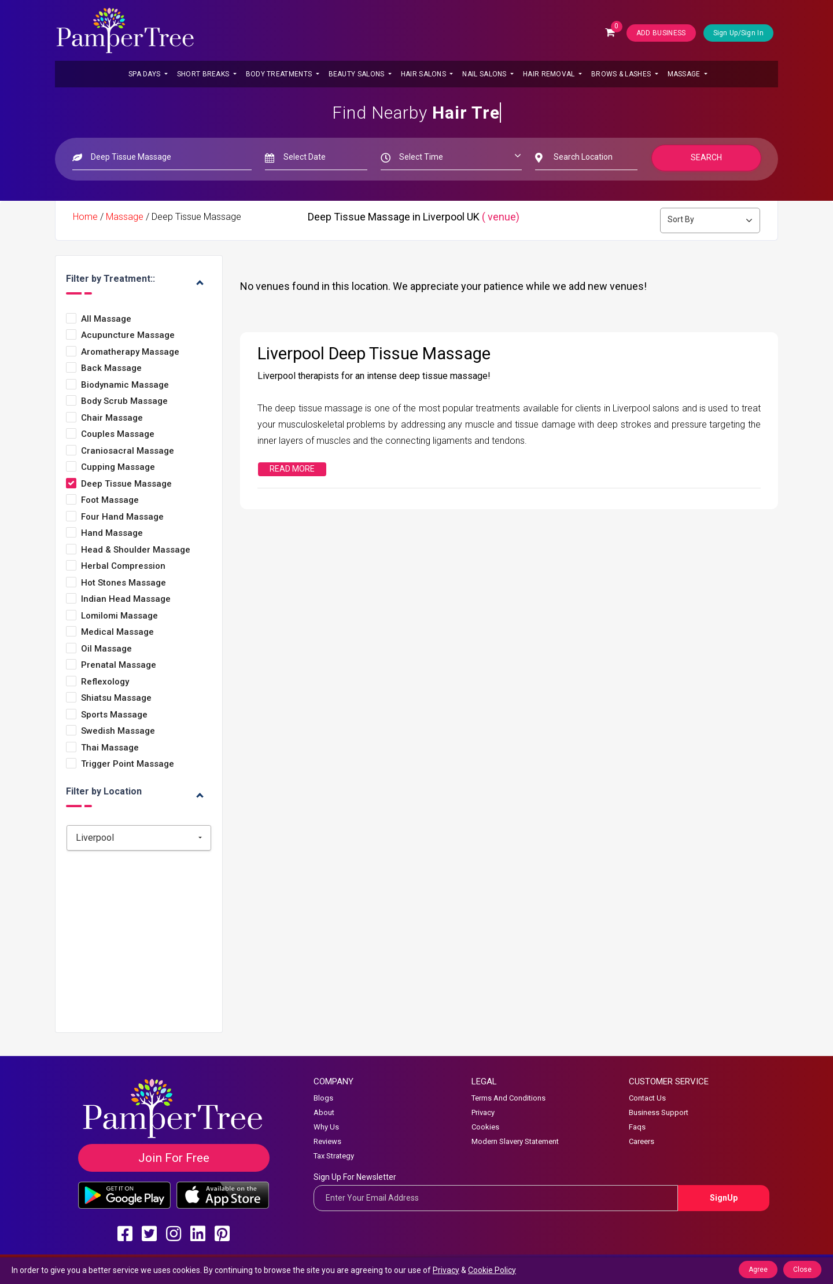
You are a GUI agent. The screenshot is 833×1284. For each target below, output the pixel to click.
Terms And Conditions (508, 1098)
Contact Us (647, 1098)
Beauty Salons (357, 74)
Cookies (485, 1127)
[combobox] (139, 838)
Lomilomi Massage (119, 616)
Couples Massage (117, 434)
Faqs (637, 1127)
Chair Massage (112, 418)
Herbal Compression (123, 566)
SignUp (724, 1197)
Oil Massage (106, 649)
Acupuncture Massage (128, 335)
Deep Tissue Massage (126, 484)
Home (85, 216)
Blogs (323, 1098)
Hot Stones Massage (123, 583)
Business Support (658, 1112)
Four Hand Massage (122, 517)
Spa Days (145, 74)
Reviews (327, 1141)
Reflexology (105, 682)
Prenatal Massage (118, 665)
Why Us (326, 1127)
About (324, 1112)
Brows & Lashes (622, 74)
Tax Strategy (334, 1155)
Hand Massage (112, 533)
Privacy (483, 1112)
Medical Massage (117, 632)
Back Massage (111, 368)
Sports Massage (114, 715)
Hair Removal (550, 74)
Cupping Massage (118, 467)
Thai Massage (110, 748)
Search (706, 157)
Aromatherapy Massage (130, 352)
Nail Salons (485, 74)
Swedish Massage (118, 731)
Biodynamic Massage (125, 385)
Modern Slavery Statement (515, 1141)
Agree (758, 1269)
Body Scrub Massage (124, 401)
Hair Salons (424, 74)
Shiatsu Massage (116, 698)
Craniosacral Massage (127, 451)
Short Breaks (204, 74)
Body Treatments (280, 74)
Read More (292, 468)
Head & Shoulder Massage (135, 550)
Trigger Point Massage (127, 764)
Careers (641, 1141)
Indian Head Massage (126, 599)
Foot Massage (110, 500)
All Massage (106, 319)
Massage (685, 74)
